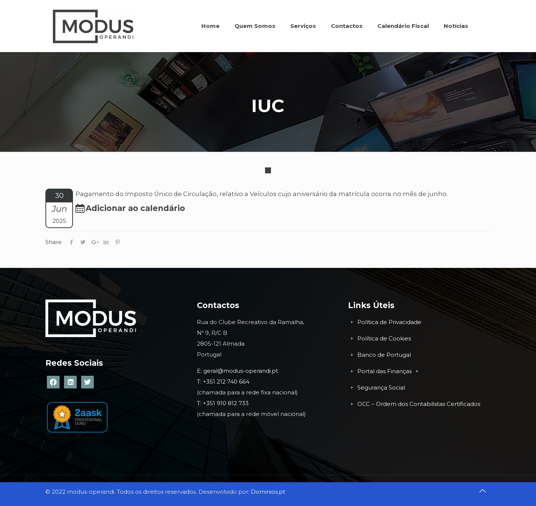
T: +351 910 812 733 (223, 403)
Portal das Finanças (385, 371)
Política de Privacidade (389, 322)
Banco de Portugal (384, 354)
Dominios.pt (268, 491)
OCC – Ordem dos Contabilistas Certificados (418, 403)
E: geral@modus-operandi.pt (237, 370)
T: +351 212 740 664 (223, 381)
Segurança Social (381, 387)
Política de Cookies (384, 338)
